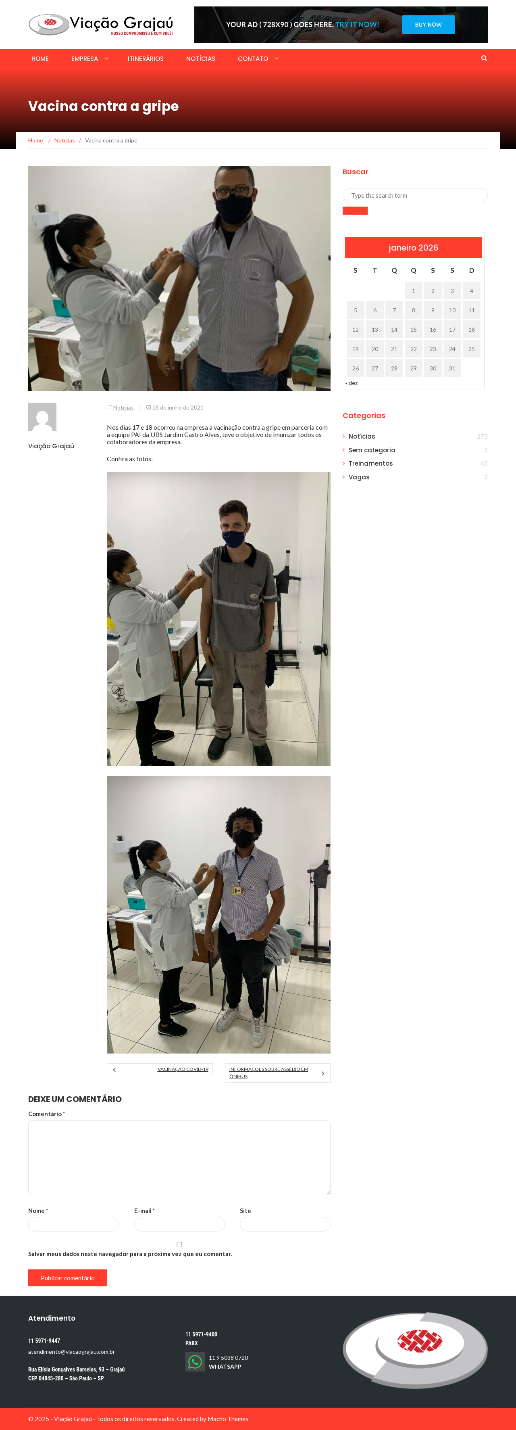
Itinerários (146, 58)
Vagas (359, 477)
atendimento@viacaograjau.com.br (71, 1351)
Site (245, 1210)
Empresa (84, 58)
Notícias (200, 58)
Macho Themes (228, 1418)
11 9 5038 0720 (228, 1357)
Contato (253, 58)
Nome (38, 1210)
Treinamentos (371, 463)
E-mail (144, 1210)
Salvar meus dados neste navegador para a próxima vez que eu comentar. (130, 1253)
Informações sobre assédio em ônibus (268, 1072)
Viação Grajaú (51, 446)
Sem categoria (372, 450)
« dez (351, 382)
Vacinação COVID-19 (183, 1069)
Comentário (46, 1113)
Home (40, 58)
